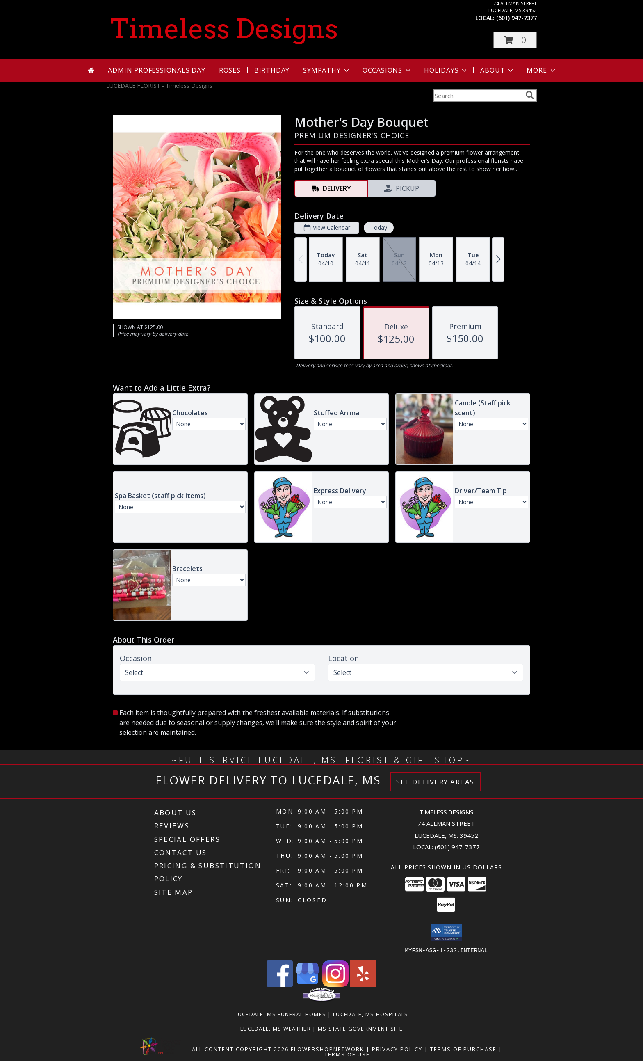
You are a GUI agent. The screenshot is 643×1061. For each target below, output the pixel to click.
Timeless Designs (224, 29)
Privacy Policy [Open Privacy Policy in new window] (397, 1048)
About (497, 70)
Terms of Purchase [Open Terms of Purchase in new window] (463, 1048)
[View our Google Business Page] (307, 984)
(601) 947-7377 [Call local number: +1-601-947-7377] (516, 18)
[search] (529, 95)
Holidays (446, 70)
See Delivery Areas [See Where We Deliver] (435, 782)
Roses (230, 70)
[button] (515, 40)
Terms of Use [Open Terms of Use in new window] (347, 1054)
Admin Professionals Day (156, 70)
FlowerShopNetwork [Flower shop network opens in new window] (327, 1048)
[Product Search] (478, 95)
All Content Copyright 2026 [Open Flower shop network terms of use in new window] (240, 1048)
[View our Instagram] (335, 984)
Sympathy (326, 70)
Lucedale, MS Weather (275, 1028)
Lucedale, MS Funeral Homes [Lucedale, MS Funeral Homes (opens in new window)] (280, 1014)
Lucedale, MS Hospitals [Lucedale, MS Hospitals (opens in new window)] (370, 1014)
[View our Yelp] (363, 984)
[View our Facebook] (280, 984)
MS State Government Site (360, 1028)
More (541, 70)
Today (378, 227)
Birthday (272, 70)
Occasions (387, 70)
